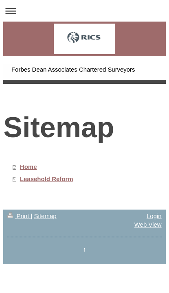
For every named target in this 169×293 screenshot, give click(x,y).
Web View (148, 224)
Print (19, 215)
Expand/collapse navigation (84, 11)
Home (28, 166)
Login (154, 215)
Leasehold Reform (46, 178)
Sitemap (45, 215)
